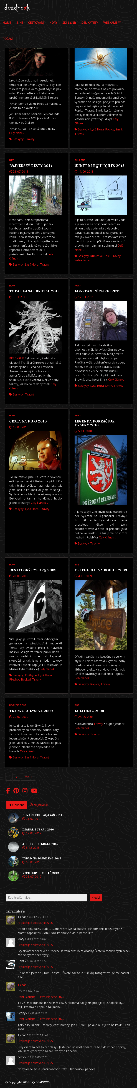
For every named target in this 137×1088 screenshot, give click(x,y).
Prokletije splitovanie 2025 (35, 923)
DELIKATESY (89, 23)
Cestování (36, 23)
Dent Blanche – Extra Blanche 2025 (40, 997)
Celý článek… (17, 133)
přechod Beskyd (20, 679)
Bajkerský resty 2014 (30, 165)
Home (7, 23)
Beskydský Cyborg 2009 (32, 570)
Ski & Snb (69, 23)
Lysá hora (97, 129)
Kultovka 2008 (89, 710)
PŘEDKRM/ (16, 358)
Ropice (109, 129)
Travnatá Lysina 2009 (31, 710)
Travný (29, 139)
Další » (28, 777)
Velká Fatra (82, 260)
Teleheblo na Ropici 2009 (101, 570)
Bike (20, 23)
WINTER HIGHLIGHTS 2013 (99, 165)
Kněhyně (31, 675)
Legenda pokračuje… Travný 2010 (96, 423)
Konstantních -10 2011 (97, 291)
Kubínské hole (100, 256)
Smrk (119, 129)
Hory (53, 23)
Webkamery (112, 23)
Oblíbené (16, 805)
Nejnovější (39, 805)
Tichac (21, 985)
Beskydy (18, 139)
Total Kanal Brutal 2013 (34, 291)
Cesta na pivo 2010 (28, 421)
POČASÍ (8, 39)
